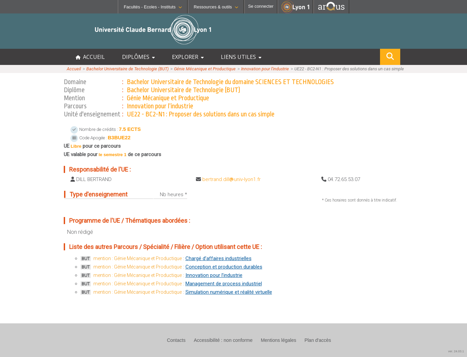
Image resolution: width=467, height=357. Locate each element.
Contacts (176, 340)
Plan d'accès (317, 340)
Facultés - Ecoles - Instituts (153, 6)
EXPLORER (188, 57)
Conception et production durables (223, 267)
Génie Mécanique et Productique (205, 68)
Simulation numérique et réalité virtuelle (228, 292)
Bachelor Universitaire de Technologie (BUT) (127, 68)
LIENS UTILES (241, 57)
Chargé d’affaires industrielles (218, 258)
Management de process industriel (223, 284)
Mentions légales (278, 340)
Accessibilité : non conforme (223, 340)
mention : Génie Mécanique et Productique (137, 258)
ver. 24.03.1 (456, 351)
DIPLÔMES (138, 57)
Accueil (74, 68)
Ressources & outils (216, 6)
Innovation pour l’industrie (265, 68)
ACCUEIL (90, 57)
